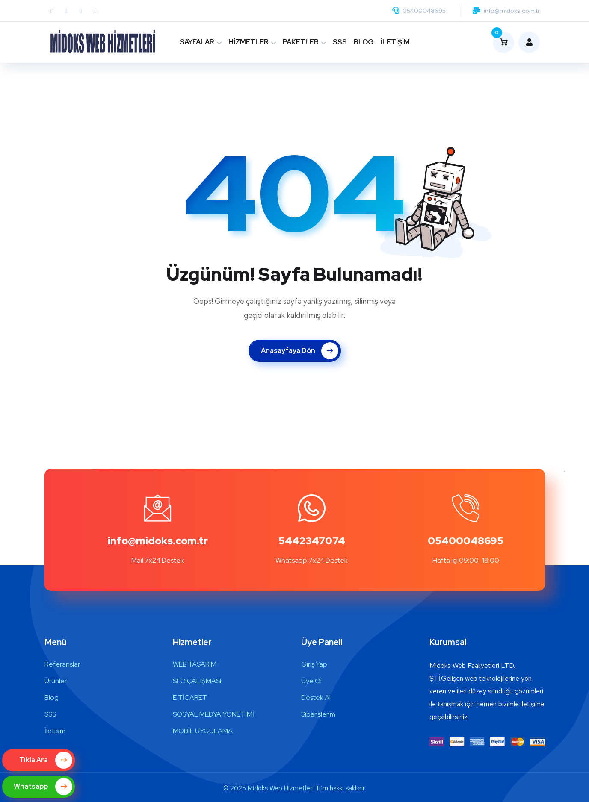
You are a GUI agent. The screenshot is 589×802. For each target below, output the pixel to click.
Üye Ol (311, 680)
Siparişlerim (318, 714)
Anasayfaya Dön (299, 350)
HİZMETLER (248, 42)
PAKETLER (301, 42)
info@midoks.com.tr (512, 11)
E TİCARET (190, 697)
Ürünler (55, 680)
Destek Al (316, 697)
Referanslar (62, 664)
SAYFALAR (197, 42)
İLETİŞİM (395, 42)
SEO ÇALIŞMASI (197, 680)
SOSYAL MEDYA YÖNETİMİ (213, 714)
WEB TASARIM (194, 664)
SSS (340, 42)
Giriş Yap (314, 664)
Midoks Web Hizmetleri (281, 788)
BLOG (364, 42)
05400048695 (424, 11)
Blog (51, 697)
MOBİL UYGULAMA (203, 730)
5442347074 (311, 540)
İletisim (54, 730)
